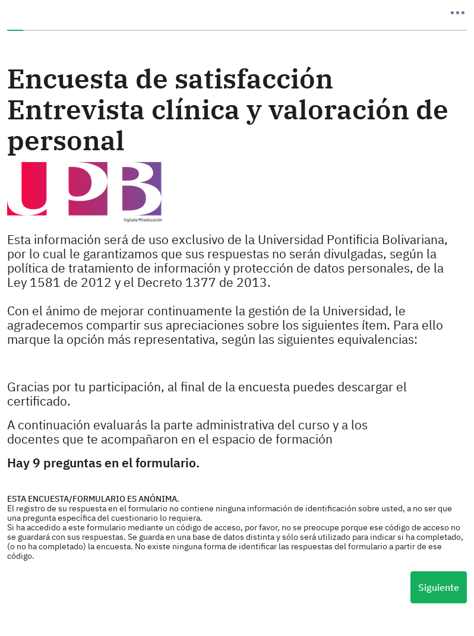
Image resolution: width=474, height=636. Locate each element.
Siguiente (438, 587)
